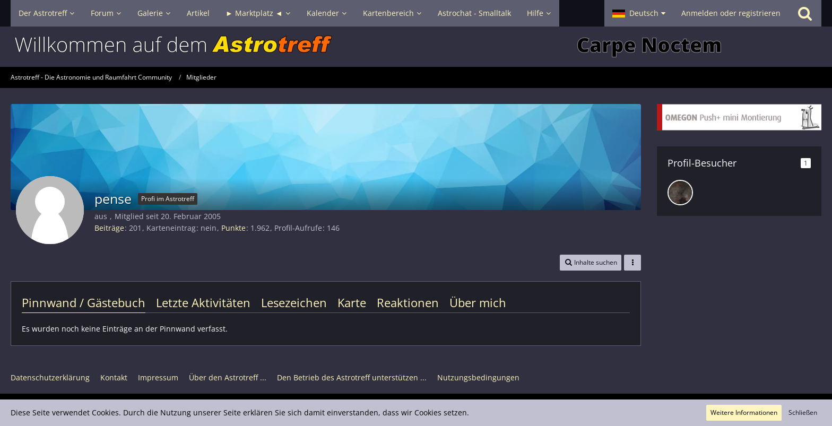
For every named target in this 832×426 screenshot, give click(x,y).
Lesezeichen (294, 302)
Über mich (477, 302)
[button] (638, 13)
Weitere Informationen (743, 412)
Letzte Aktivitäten (203, 302)
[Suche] (804, 13)
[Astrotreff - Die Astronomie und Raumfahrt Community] (416, 46)
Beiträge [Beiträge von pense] (109, 228)
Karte (351, 302)
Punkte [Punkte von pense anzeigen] (233, 228)
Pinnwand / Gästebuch (83, 302)
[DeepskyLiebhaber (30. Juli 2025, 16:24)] (680, 192)
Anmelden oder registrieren (731, 13)
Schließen (802, 412)
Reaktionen (408, 302)
